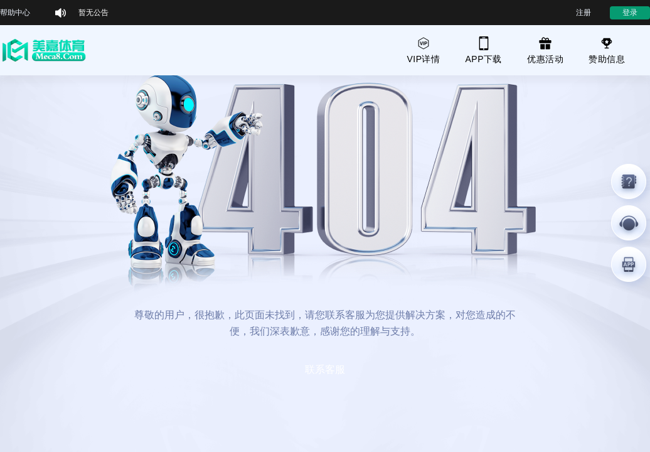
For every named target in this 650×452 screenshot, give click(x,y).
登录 (629, 12)
